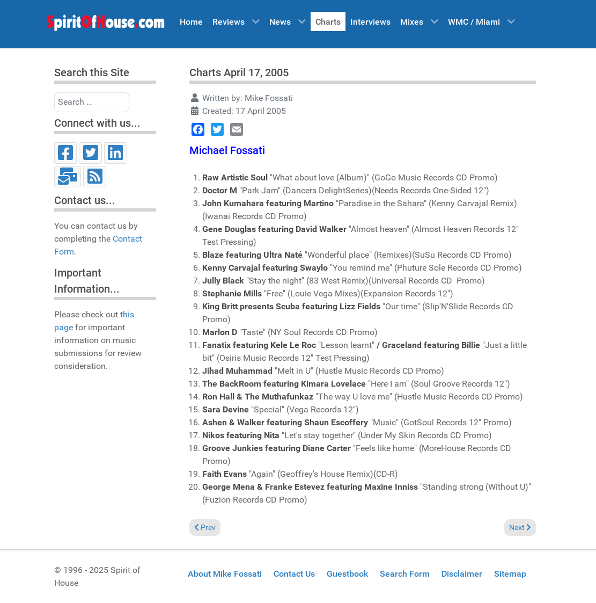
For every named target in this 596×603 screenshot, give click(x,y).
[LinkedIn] (115, 153)
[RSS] (94, 176)
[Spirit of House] (105, 25)
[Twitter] (90, 153)
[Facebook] (65, 153)
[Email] (68, 176)
